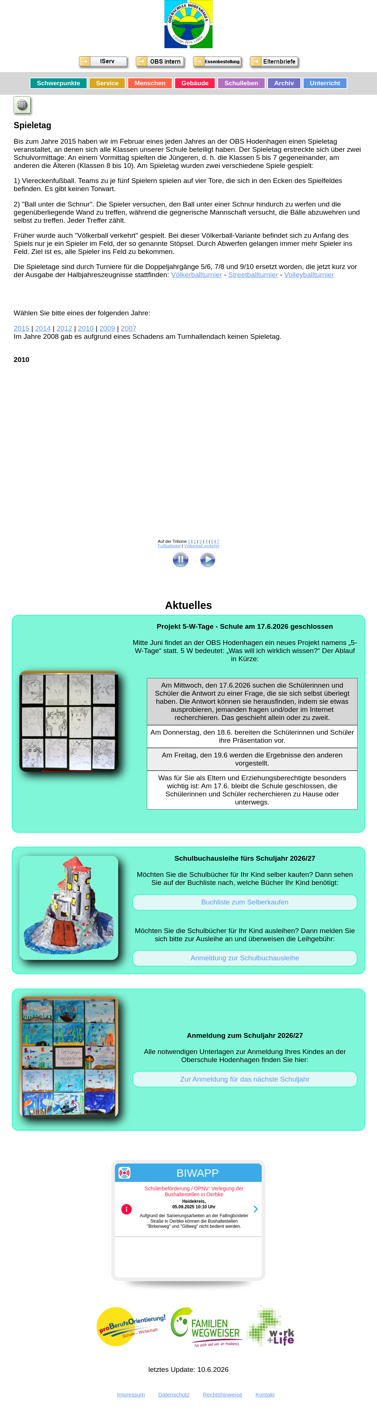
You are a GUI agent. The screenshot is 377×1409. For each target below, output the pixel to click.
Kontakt (265, 1394)
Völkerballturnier (196, 275)
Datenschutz (173, 1394)
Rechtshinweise (222, 1394)
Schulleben (241, 83)
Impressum (131, 1394)
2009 (107, 328)
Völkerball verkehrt (201, 546)
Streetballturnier (253, 275)
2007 (129, 328)
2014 (43, 328)
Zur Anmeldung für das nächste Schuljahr (244, 1079)
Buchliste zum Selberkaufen (245, 902)
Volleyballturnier (309, 275)
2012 (64, 328)
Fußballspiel (169, 546)
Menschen (150, 83)
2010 (86, 328)
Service (107, 83)
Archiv (284, 83)
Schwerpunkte (58, 83)
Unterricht (325, 83)
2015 (21, 328)
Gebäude (195, 83)
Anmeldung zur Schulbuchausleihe (245, 958)
